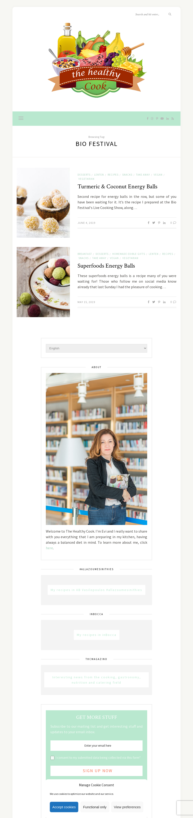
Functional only (94, 807)
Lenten (99, 174)
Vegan (158, 174)
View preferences (127, 807)
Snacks (127, 174)
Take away (143, 174)
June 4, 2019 (86, 222)
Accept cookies (64, 807)
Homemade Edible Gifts (128, 254)
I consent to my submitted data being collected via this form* (98, 757)
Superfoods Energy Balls (106, 266)
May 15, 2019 (86, 302)
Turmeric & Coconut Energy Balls (117, 186)
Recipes (113, 174)
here (49, 548)
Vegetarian (86, 178)
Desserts (84, 174)
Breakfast (85, 254)
